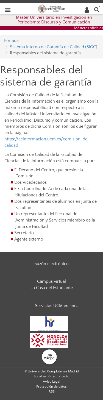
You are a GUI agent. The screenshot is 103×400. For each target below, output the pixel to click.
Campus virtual (51, 281)
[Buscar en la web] (96, 9)
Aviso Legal (51, 381)
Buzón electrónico (51, 263)
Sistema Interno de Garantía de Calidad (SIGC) (53, 46)
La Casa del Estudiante (51, 287)
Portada (11, 40)
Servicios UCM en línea (57, 305)
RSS (52, 391)
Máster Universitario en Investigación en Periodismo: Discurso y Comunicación (54, 20)
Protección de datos (51, 386)
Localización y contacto (51, 376)
